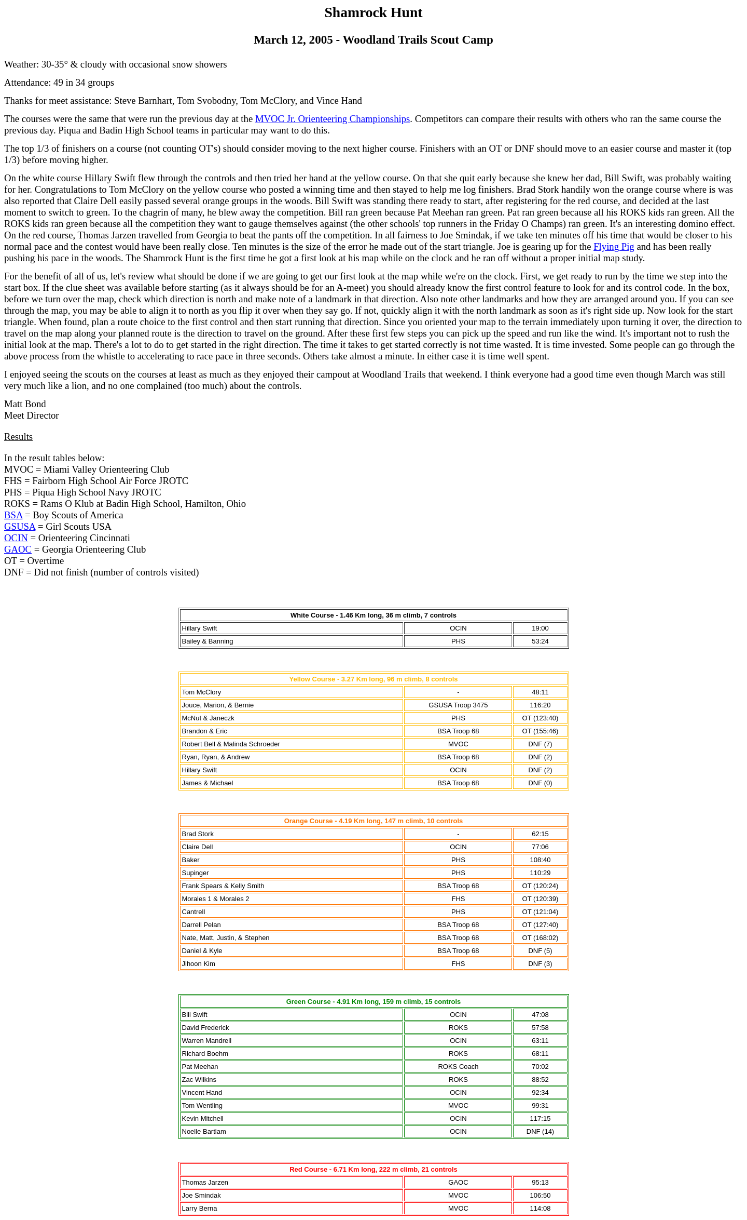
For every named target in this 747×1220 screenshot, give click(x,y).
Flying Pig (613, 246)
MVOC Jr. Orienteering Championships (332, 118)
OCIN (16, 537)
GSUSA (19, 526)
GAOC (18, 549)
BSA (13, 515)
